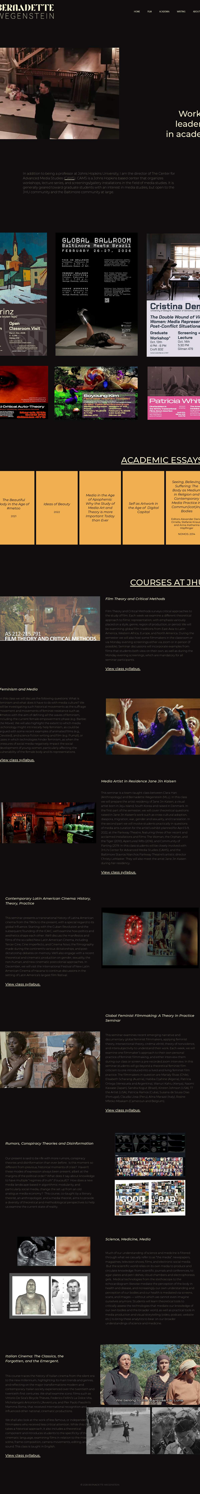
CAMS (70, 178)
